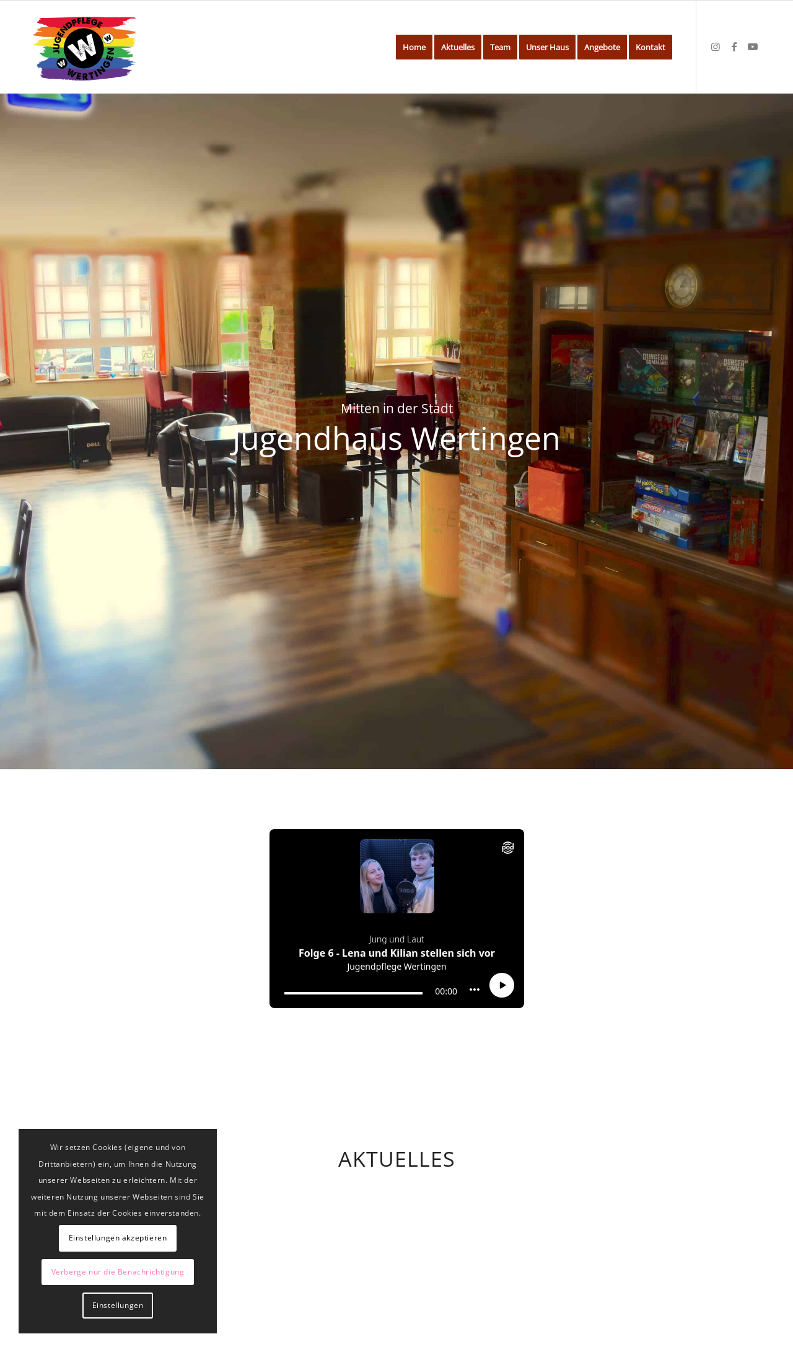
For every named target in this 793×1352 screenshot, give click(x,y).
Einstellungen (118, 1305)
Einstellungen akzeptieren (118, 1237)
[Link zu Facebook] (734, 46)
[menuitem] (414, 47)
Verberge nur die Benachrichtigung (118, 1271)
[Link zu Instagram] (715, 46)
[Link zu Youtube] (752, 46)
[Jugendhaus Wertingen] (84, 47)
